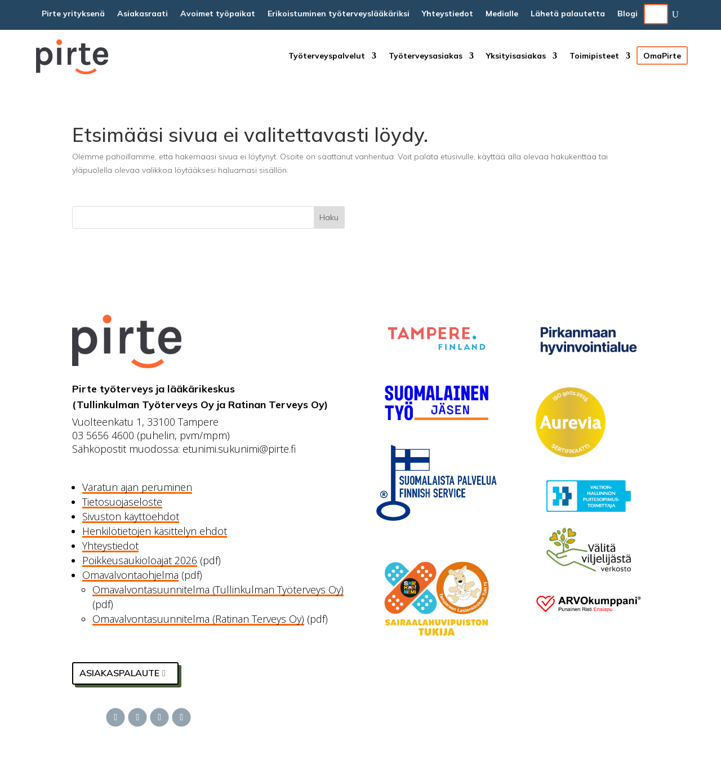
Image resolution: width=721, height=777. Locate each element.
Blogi (627, 14)
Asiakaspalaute (119, 672)
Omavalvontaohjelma (130, 575)
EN (656, 14)
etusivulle (457, 156)
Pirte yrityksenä (73, 14)
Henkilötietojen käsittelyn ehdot (154, 531)
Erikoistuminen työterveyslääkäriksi (339, 14)
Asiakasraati (142, 14)
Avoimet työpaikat (217, 14)
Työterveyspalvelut (326, 56)
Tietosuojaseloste (122, 501)
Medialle (502, 14)
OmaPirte (662, 55)
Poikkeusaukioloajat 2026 (139, 560)
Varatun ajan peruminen (137, 487)
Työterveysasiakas (425, 56)
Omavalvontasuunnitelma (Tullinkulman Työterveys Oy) (218, 589)
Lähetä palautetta (568, 14)
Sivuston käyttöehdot (130, 516)
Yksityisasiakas (516, 56)
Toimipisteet (594, 56)
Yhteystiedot (447, 14)
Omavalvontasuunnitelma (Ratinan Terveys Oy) (198, 619)
